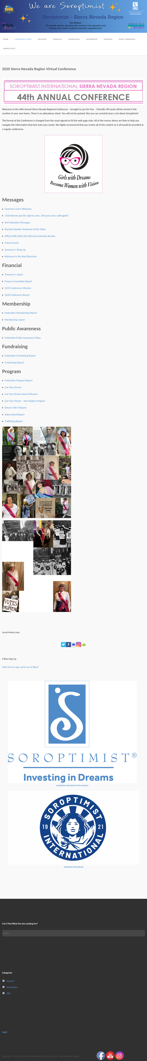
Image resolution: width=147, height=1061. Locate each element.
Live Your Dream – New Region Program (25, 400)
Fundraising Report (14, 362)
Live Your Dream (13, 387)
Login (4, 1032)
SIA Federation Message (17, 222)
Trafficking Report (14, 421)
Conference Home (23, 39)
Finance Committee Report (18, 281)
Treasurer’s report (14, 274)
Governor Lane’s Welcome (18, 208)
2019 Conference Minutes (18, 288)
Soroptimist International (73, 867)
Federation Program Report (19, 380)
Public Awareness (127, 39)
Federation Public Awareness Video (23, 337)
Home (5, 39)
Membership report (15, 319)
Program (108, 39)
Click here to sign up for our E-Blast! (20, 667)
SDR (8, 993)
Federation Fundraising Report (20, 355)
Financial (57, 39)
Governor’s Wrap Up (15, 249)
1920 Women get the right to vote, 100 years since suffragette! (37, 215)
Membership (92, 39)
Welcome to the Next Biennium (21, 256)
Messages (42, 39)
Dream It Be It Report (15, 407)
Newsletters (12, 987)
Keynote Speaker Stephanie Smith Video (25, 229)
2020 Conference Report (17, 295)
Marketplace (9, 48)
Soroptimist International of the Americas (72, 785)
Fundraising (74, 39)
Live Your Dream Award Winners (21, 394)
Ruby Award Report (15, 414)
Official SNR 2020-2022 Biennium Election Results (30, 236)
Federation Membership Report (21, 312)
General (10, 981)
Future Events (12, 242)
